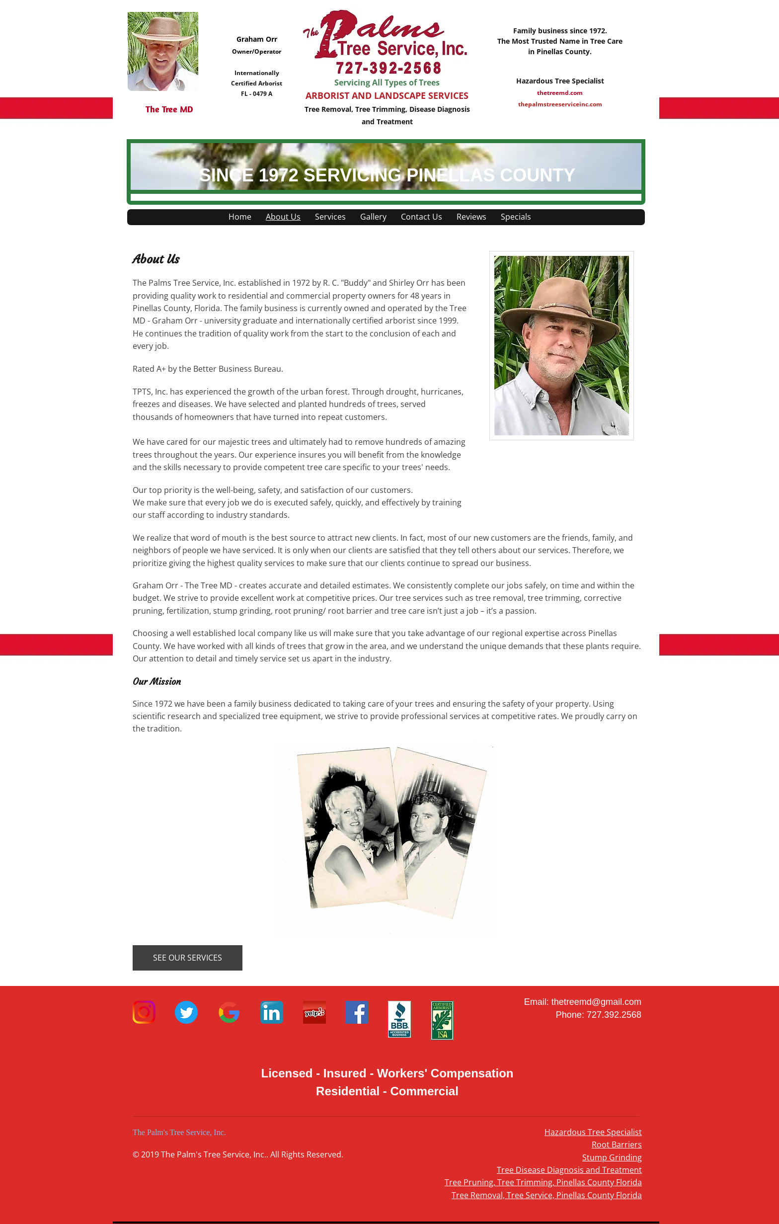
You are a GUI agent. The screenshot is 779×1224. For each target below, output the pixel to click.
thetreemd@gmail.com (596, 1002)
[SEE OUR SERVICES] (187, 958)
